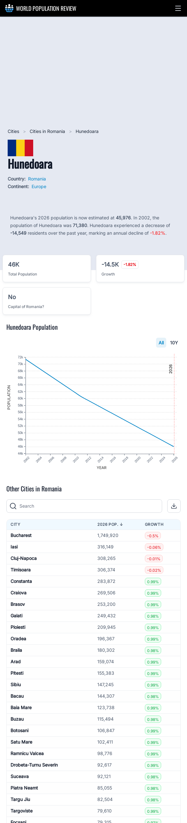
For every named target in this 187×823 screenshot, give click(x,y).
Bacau (17, 696)
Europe (39, 186)
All (161, 342)
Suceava (20, 776)
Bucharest (21, 535)
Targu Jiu (20, 799)
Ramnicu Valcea (27, 753)
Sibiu (16, 684)
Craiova (18, 593)
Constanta (21, 581)
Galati (16, 616)
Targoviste (22, 811)
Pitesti (17, 673)
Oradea (18, 639)
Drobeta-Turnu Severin (34, 765)
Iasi (14, 547)
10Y (174, 342)
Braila (16, 650)
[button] (178, 8)
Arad (16, 662)
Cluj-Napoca (24, 558)
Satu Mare (21, 742)
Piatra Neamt (24, 788)
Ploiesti (18, 627)
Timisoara (21, 570)
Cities (14, 131)
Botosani (19, 730)
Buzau (17, 719)
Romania (37, 178)
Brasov (18, 604)
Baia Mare (21, 707)
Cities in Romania (48, 131)
